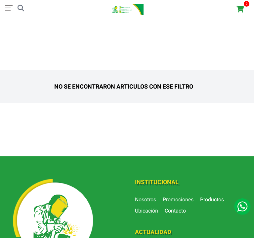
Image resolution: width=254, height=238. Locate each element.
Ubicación (146, 211)
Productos (212, 199)
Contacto (175, 211)
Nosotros (145, 199)
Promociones (178, 199)
